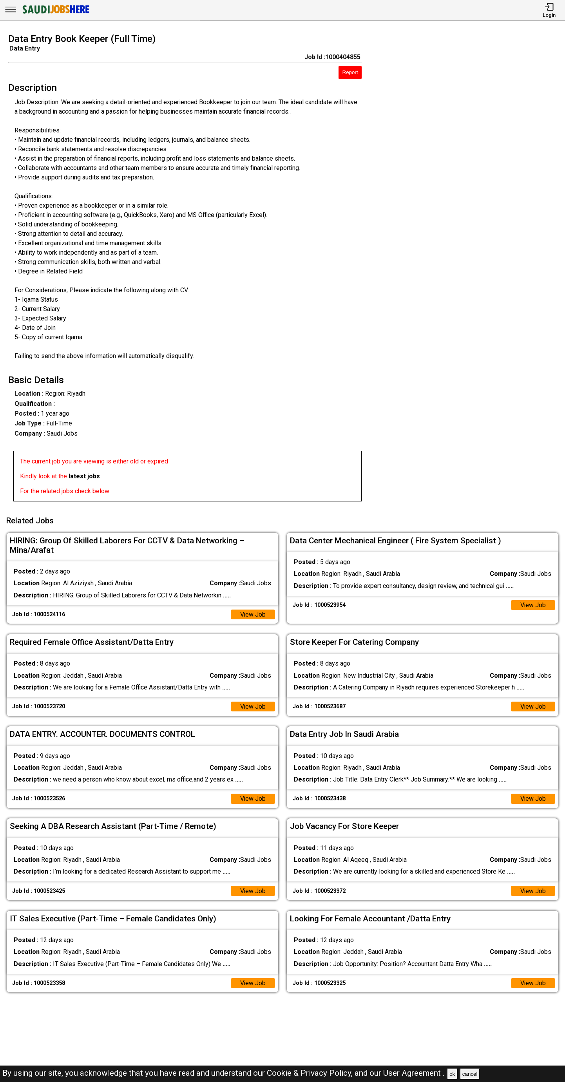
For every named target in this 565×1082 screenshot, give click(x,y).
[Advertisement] (470, 270)
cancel (470, 1074)
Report (350, 72)
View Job (253, 613)
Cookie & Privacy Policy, (311, 1073)
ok (452, 1074)
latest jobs (84, 476)
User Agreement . (414, 1073)
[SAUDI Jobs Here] (55, 13)
